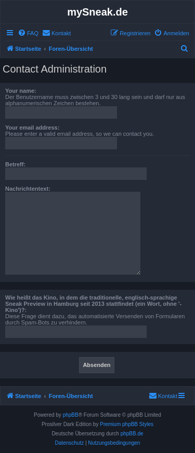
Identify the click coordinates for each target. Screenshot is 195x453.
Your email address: (32, 127)
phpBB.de (132, 433)
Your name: (20, 91)
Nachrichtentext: (27, 189)
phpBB (71, 415)
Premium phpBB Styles (126, 424)
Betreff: (15, 164)
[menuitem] (28, 33)
